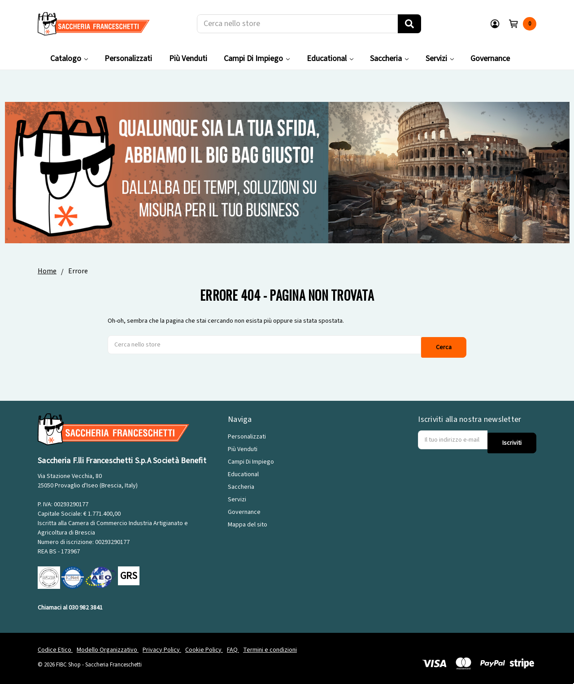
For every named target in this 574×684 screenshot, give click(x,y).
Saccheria (389, 58)
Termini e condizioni (270, 645)
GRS (128, 572)
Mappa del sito (247, 520)
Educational (330, 58)
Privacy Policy (162, 645)
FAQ (233, 645)
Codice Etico (55, 645)
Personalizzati (128, 58)
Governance (490, 58)
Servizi (440, 58)
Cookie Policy (204, 645)
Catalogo (69, 58)
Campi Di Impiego (257, 58)
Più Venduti (188, 58)
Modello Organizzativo (108, 645)
